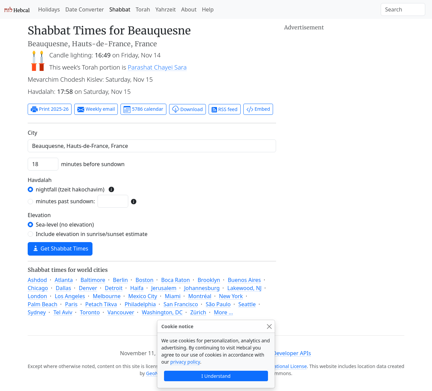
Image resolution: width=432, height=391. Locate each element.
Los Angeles (70, 296)
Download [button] (187, 109)
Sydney (37, 312)
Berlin (120, 280)
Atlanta (64, 280)
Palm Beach (42, 304)
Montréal (199, 296)
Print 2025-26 (50, 109)
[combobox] (152, 145)
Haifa (136, 288)
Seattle (247, 304)
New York (231, 296)
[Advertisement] (344, 79)
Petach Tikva (101, 304)
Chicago (38, 288)
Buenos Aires (244, 280)
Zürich (198, 312)
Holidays (49, 9)
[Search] (403, 9)
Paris (71, 304)
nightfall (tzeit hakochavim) (70, 189)
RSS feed (225, 109)
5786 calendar (143, 109)
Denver (88, 288)
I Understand (216, 376)
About (188, 9)
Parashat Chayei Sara (157, 67)
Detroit (114, 288)
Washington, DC (162, 312)
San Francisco (181, 304)
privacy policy (185, 362)
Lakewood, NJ (244, 288)
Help (208, 9)
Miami (173, 296)
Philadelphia (140, 304)
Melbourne (107, 296)
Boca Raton (175, 280)
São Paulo (218, 304)
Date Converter (84, 9)
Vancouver (120, 312)
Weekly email (96, 109)
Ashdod (37, 280)
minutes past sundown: (65, 201)
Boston (145, 280)
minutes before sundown (93, 164)
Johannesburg (201, 288)
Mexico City (142, 296)
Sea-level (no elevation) (65, 224)
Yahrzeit (166, 9)
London (37, 296)
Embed (258, 109)
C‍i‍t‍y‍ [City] (32, 132)
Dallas (63, 288)
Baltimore (92, 280)
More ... (223, 312)
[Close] (269, 326)
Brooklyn (208, 280)
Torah (143, 9)
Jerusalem (164, 288)
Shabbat (119, 9)
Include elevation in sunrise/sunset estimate (91, 234)
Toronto (90, 312)
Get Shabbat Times (60, 248)
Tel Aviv (62, 312)
